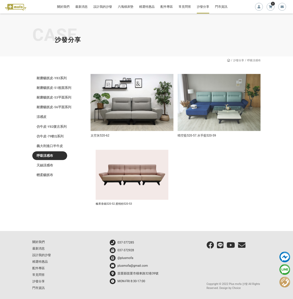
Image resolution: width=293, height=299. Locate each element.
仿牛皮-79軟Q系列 (50, 136)
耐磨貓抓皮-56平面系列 (54, 107)
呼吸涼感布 (45, 156)
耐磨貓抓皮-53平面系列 (54, 97)
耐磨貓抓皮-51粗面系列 (54, 88)
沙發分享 (238, 60)
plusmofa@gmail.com (129, 266)
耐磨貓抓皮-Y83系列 (52, 78)
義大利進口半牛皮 (50, 146)
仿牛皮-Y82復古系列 (52, 127)
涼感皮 (41, 117)
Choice (236, 288)
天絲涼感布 (45, 165)
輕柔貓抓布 (45, 175)
